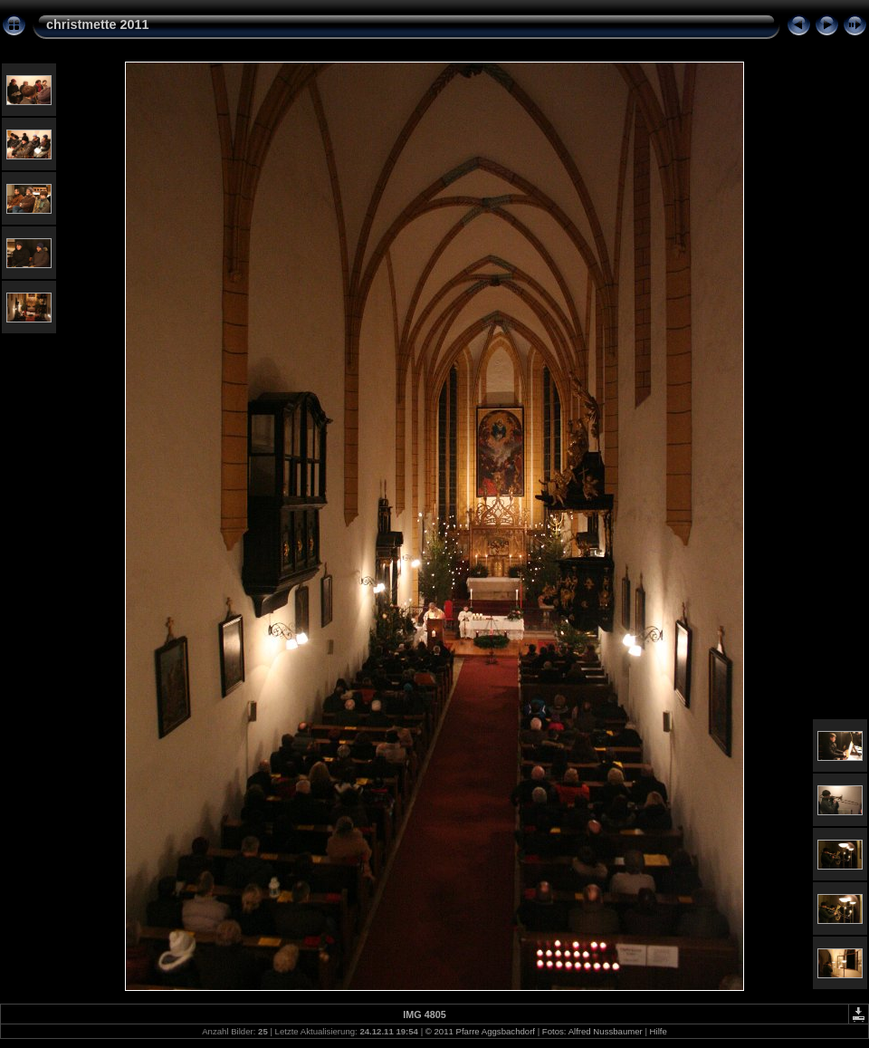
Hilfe (658, 1031)
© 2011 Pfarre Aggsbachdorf (480, 1031)
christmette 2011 (97, 24)
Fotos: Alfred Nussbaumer (592, 1031)
